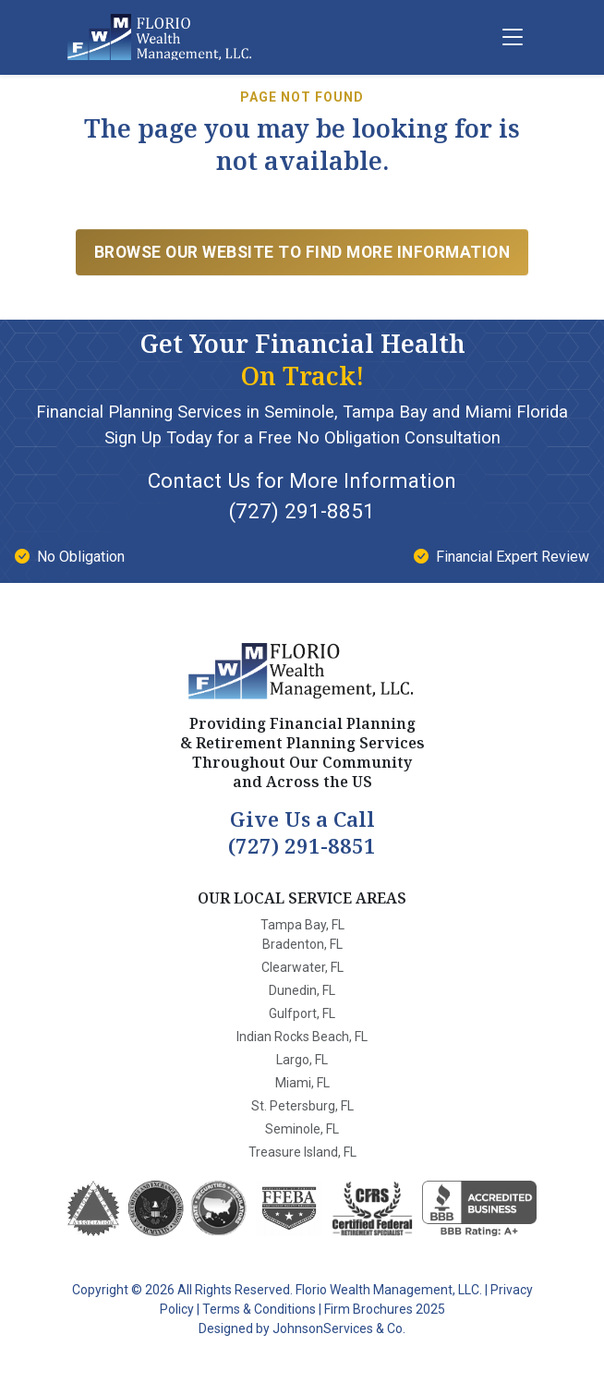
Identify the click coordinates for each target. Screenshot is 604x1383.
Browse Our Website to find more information (302, 252)
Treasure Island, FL (302, 1152)
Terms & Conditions (259, 1309)
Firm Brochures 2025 (384, 1309)
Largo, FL (302, 1059)
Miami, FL (302, 1082)
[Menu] (513, 37)
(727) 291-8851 (302, 511)
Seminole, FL (302, 1129)
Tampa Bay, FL (302, 924)
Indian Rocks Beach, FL (302, 1036)
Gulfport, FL (302, 1013)
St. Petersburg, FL (302, 1105)
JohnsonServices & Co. (338, 1328)
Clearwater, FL (302, 967)
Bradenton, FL (302, 944)
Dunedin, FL (302, 990)
